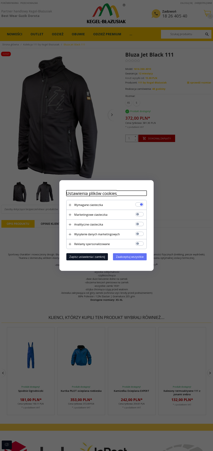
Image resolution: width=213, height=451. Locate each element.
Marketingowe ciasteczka (90, 215)
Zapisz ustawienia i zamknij (87, 257)
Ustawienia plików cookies (91, 193)
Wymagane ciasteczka (88, 205)
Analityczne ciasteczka (88, 224)
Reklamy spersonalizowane (92, 244)
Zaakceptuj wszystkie (130, 257)
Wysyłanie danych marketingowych (97, 234)
